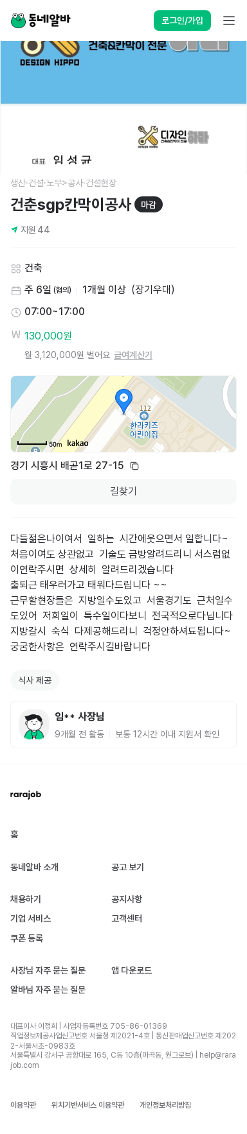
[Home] (40, 20)
